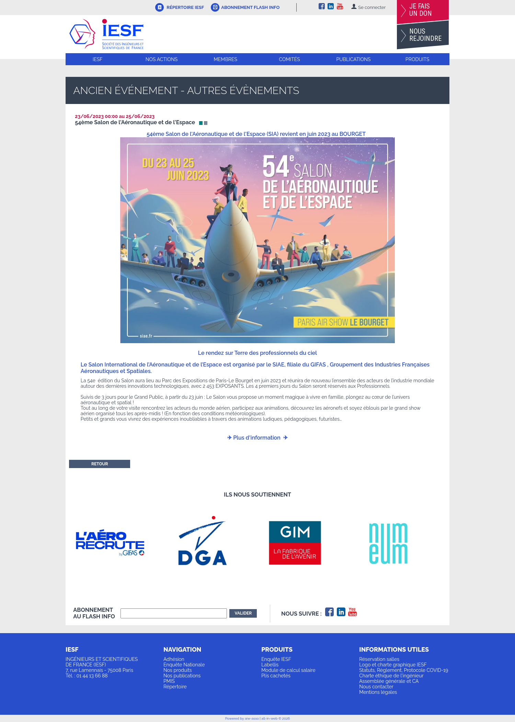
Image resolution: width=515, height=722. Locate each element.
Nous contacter (376, 686)
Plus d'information (257, 437)
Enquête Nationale (184, 664)
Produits (417, 59)
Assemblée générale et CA (389, 681)
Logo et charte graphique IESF (393, 664)
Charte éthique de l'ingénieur (391, 675)
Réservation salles (379, 659)
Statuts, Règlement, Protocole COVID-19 (403, 670)
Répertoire (175, 686)
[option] (119, 542)
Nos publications (182, 675)
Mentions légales (378, 692)
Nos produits (177, 670)
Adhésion (173, 659)
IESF (98, 59)
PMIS (169, 681)
